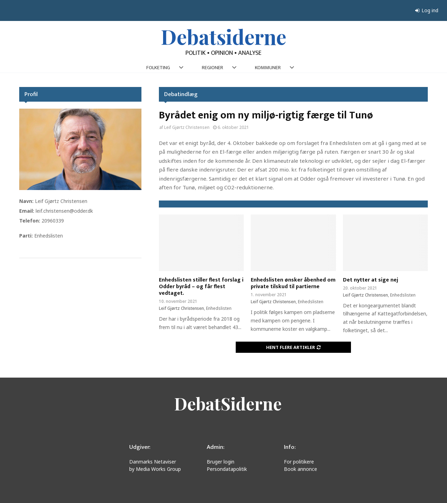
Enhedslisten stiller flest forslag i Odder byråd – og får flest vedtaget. (201, 286)
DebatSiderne (228, 403)
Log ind (426, 10)
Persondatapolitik (227, 469)
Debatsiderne (223, 36)
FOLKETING (158, 67)
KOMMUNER (268, 67)
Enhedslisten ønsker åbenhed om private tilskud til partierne (293, 283)
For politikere (299, 461)
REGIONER (212, 67)
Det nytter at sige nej (370, 280)
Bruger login (220, 461)
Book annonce (300, 469)
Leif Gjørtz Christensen (187, 127)
